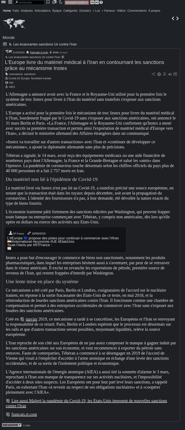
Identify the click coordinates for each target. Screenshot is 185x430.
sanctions (30, 74)
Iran (11, 82)
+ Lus (96, 10)
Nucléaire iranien (41, 78)
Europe (25, 78)
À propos (154, 10)
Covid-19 (14, 78)
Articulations (43, 10)
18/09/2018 (36, 233)
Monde (9, 37)
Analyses (27, 10)
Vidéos (121, 10)
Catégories (70, 10)
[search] (29, 2)
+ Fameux (108, 10)
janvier (32, 319)
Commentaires (137, 10)
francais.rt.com (39, 52)
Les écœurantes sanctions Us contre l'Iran (42, 44)
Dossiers (85, 10)
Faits (16, 10)
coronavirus (16, 74)
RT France (16, 233)
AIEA (12, 86)
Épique (57, 10)
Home (7, 10)
